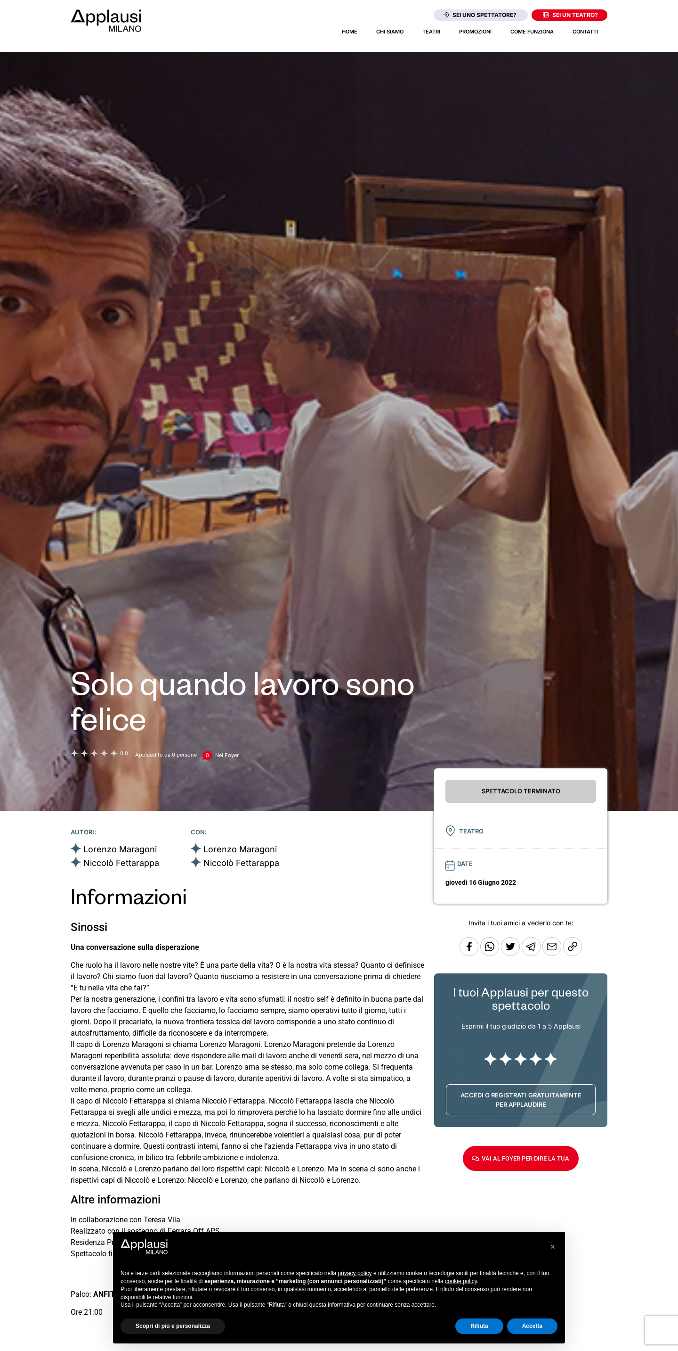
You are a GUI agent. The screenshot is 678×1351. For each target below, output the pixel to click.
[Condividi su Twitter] (511, 953)
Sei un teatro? (570, 14)
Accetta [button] (532, 1326)
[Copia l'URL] (552, 953)
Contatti (585, 31)
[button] (552, 1246)
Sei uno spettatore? (480, 14)
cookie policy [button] (461, 1281)
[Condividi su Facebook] (469, 953)
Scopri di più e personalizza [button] (173, 1326)
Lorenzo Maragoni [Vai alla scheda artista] (120, 849)
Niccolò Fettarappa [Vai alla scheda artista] (121, 863)
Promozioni (475, 31)
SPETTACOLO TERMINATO (521, 791)
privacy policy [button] (355, 1273)
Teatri (431, 31)
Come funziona (532, 31)
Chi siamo (390, 31)
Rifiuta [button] (479, 1326)
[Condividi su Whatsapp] (490, 953)
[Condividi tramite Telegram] (532, 953)
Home (349, 31)
